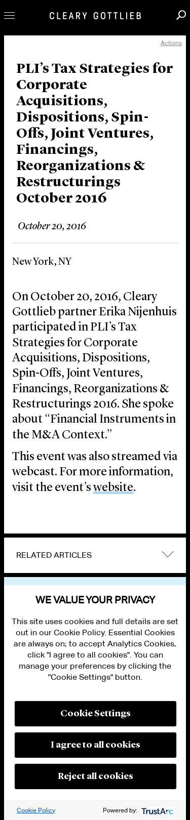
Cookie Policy (36, 810)
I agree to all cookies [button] (95, 745)
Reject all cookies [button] (95, 776)
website (113, 488)
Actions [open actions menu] (171, 43)
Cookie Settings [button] (95, 713)
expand (168, 554)
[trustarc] (156, 810)
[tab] (95, 555)
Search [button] (181, 15)
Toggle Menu (9, 15)
